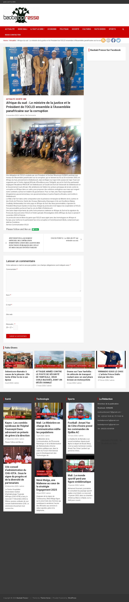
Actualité (10, 29)
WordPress (72, 598)
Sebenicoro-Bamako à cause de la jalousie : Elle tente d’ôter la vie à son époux (17, 375)
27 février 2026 (103, 380)
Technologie (51, 414)
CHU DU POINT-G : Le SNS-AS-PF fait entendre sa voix (64, 239)
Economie (52, 29)
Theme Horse (45, 598)
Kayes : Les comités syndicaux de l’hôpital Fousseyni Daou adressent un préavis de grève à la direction (17, 429)
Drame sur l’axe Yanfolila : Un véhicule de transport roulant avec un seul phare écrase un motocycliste (80, 375)
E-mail (9, 305)
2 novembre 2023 (12, 115)
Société (75, 29)
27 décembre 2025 (11, 439)
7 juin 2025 (40, 436)
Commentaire (11, 269)
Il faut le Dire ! (37, 29)
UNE (24, 99)
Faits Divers (100, 29)
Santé (17, 417)
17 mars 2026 (41, 386)
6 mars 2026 (71, 383)
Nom (8, 295)
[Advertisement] (17, 552)
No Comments (31, 115)
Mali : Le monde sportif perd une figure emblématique (79, 478)
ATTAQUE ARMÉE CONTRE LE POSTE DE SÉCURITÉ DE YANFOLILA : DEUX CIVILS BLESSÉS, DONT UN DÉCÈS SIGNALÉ (49, 377)
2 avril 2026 (9, 383)
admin (22, 115)
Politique (64, 29)
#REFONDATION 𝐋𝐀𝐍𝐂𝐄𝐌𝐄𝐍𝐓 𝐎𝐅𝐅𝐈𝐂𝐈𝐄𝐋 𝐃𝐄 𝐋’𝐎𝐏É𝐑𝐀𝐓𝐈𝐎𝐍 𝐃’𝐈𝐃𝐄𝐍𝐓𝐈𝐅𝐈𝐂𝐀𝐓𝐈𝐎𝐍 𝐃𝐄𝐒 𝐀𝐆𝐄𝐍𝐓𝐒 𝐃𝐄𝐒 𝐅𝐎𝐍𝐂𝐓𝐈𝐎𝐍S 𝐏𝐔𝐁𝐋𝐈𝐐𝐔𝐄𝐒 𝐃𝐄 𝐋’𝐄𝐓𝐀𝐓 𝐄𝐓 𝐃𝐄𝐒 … (24, 243)
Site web (9, 314)
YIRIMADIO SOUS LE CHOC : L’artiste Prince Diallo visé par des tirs (110, 374)
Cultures (86, 29)
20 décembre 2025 (11, 486)
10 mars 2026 (73, 436)
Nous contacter (13, 35)
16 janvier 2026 (73, 485)
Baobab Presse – (23, 598)
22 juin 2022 (40, 493)
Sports (112, 29)
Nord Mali (22, 29)
